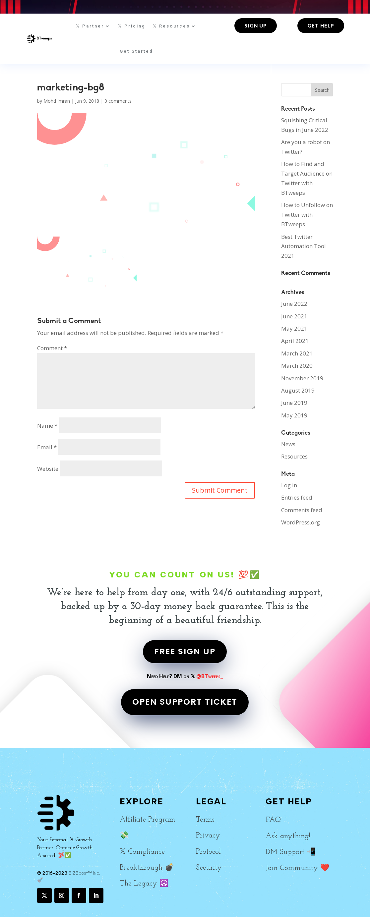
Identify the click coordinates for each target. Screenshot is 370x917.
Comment (52, 348)
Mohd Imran (56, 101)
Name (47, 425)
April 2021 (295, 341)
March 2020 (297, 365)
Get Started (136, 51)
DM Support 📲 (291, 852)
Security (209, 868)
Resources (294, 456)
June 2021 (294, 316)
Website (47, 468)
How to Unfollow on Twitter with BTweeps (307, 214)
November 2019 (302, 378)
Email (47, 447)
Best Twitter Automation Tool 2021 (303, 246)
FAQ (273, 820)
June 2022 (294, 303)
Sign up (255, 25)
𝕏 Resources (171, 26)
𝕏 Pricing (132, 26)
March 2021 (297, 353)
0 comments (118, 101)
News (288, 444)
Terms (205, 820)
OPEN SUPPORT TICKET (184, 702)
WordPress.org (300, 522)
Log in (289, 485)
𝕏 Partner (90, 26)
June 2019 (294, 402)
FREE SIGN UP (185, 651)
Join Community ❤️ (297, 868)
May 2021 (294, 328)
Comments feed (301, 510)
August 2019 (298, 390)
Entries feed (296, 497)
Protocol (208, 852)
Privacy (208, 835)
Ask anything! (288, 836)
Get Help (320, 25)
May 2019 (294, 415)
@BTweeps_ (209, 676)
